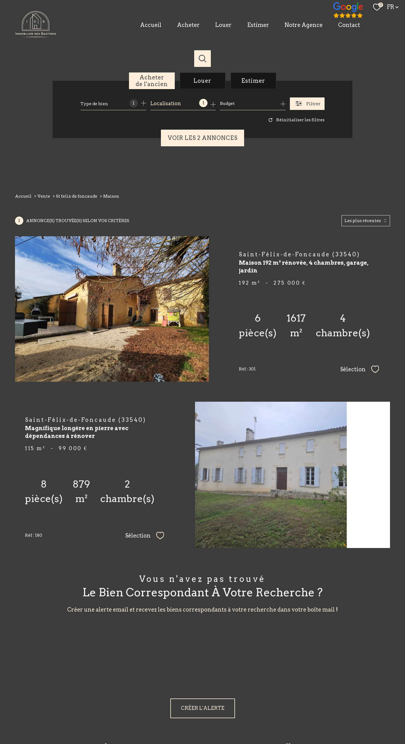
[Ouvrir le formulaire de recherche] (307, 103)
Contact (349, 25)
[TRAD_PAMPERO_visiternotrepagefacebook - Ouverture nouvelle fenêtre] (348, 10)
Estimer (258, 25)
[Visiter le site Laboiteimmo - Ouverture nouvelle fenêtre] (202, 732)
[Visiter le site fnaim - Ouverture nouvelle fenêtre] (272, 702)
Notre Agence (304, 25)
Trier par (322, 220)
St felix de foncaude (76, 196)
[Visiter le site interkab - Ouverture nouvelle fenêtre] (307, 702)
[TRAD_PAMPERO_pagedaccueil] (36, 36)
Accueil (150, 25)
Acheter (188, 25)
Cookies (330, 721)
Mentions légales (239, 720)
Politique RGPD (306, 720)
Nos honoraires (186, 720)
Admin (262, 720)
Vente (43, 196)
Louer (223, 25)
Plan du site (211, 720)
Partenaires (281, 720)
